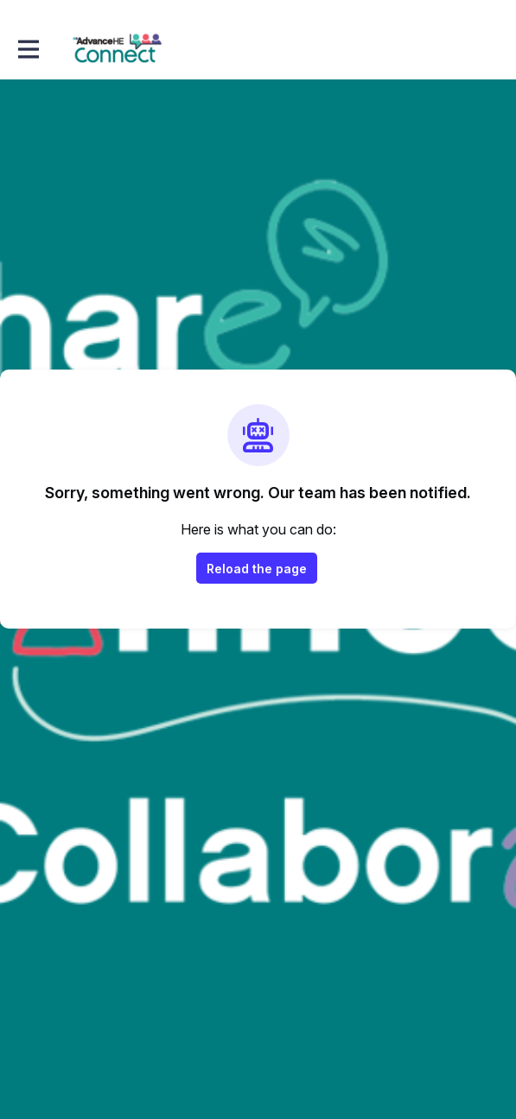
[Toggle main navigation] (27, 48)
